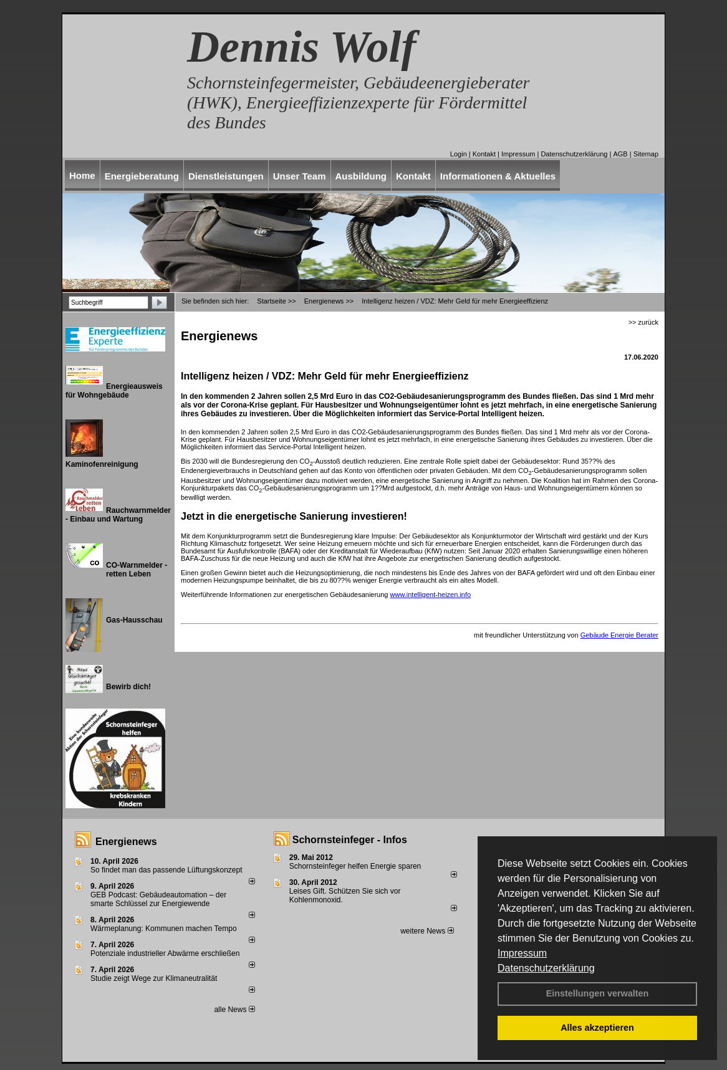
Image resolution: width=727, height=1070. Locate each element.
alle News (234, 1009)
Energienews (126, 841)
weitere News (426, 931)
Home (82, 175)
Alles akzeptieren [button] (597, 1028)
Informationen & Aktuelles (498, 176)
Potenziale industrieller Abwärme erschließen (164, 953)
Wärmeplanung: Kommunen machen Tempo (163, 928)
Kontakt (484, 154)
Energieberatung (142, 176)
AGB (620, 154)
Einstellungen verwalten (597, 993)
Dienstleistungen (226, 176)
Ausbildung (361, 176)
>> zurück (643, 322)
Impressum (522, 953)
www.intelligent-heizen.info (430, 594)
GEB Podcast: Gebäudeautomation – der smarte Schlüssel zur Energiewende (158, 899)
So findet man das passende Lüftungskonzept (166, 870)
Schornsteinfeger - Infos (349, 839)
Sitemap (645, 154)
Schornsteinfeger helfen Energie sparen (355, 866)
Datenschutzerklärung (546, 968)
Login (458, 154)
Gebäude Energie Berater (619, 635)
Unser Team (299, 176)
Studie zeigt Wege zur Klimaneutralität (153, 978)
